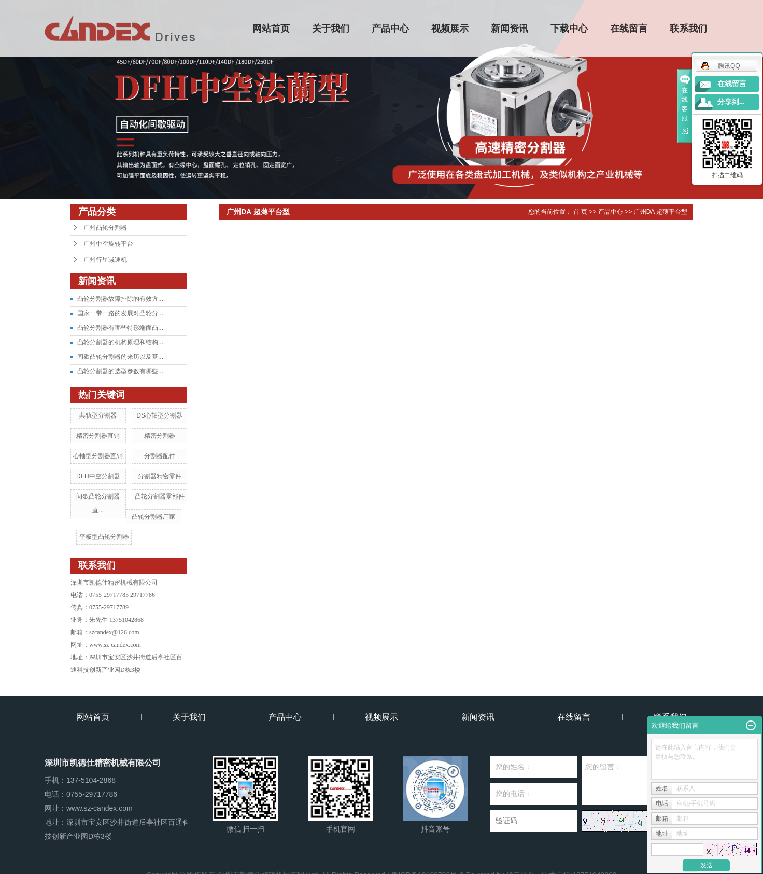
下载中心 (569, 28)
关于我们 (331, 28)
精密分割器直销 (98, 435)
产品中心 (390, 28)
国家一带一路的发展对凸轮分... (120, 313)
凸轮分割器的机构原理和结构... (120, 342)
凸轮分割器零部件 (160, 496)
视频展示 (450, 28)
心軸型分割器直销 (98, 456)
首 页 (580, 211)
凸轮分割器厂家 (153, 516)
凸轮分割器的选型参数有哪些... (120, 371)
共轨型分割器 (98, 415)
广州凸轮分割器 (105, 227)
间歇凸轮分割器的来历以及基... (120, 356)
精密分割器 (159, 435)
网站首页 (271, 28)
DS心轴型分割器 (159, 415)
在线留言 (629, 28)
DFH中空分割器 (98, 476)
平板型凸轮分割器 (104, 536)
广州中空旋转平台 (108, 243)
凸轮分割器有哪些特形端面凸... (120, 327)
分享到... (731, 102)
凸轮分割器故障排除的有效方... (120, 298)
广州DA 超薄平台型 (660, 211)
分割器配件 (159, 456)
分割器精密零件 (159, 476)
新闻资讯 (510, 28)
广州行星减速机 (105, 259)
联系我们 (689, 28)
